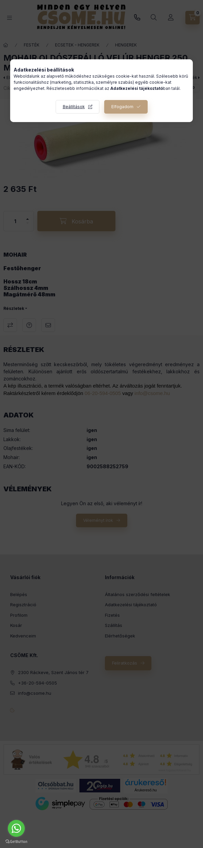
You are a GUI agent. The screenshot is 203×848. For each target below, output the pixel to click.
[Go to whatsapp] (16, 828)
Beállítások (74, 106)
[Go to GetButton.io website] (16, 841)
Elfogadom (122, 106)
